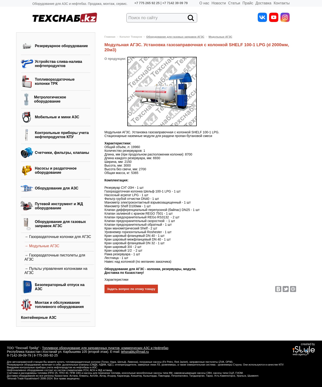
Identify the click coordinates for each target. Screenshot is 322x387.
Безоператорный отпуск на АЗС (60, 287)
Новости (219, 3)
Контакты (282, 3)
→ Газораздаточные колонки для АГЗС (58, 237)
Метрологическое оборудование (50, 99)
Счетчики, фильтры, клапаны (62, 153)
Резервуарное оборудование (61, 46)
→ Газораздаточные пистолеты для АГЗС (55, 257)
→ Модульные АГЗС (42, 246)
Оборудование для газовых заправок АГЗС (60, 224)
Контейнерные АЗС (39, 318)
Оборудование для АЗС (56, 188)
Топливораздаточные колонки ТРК (55, 81)
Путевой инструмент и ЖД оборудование (59, 206)
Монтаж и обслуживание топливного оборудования (59, 305)
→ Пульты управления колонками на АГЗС (56, 271)
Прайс (247, 3)
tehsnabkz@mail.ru (135, 351)
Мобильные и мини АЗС (57, 117)
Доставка (263, 3)
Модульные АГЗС (220, 36)
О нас (204, 3)
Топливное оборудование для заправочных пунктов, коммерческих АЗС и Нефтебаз (105, 348)
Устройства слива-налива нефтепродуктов (58, 64)
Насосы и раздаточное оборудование (56, 170)
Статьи (234, 3)
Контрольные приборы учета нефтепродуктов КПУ (62, 135)
